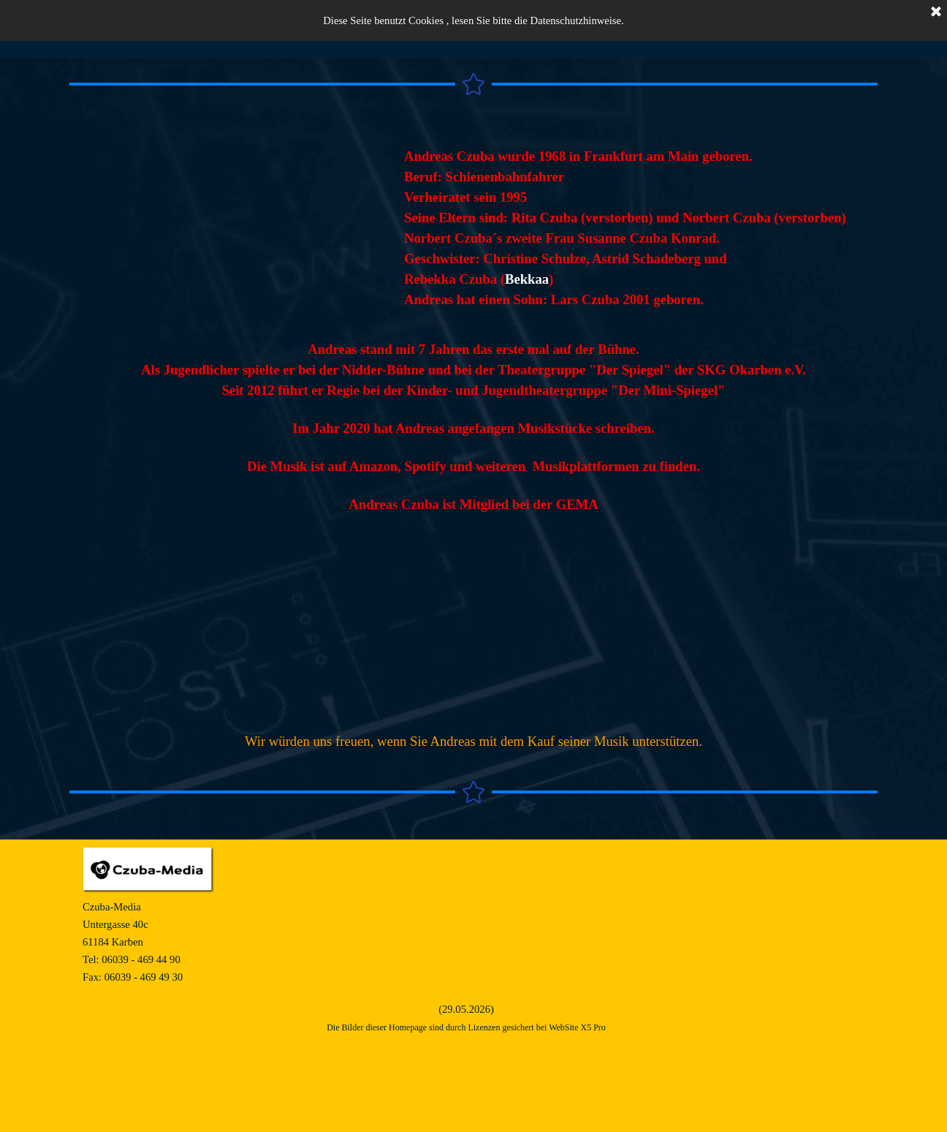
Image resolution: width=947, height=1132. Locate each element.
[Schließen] (936, 12)
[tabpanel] (641, 228)
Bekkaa (527, 279)
